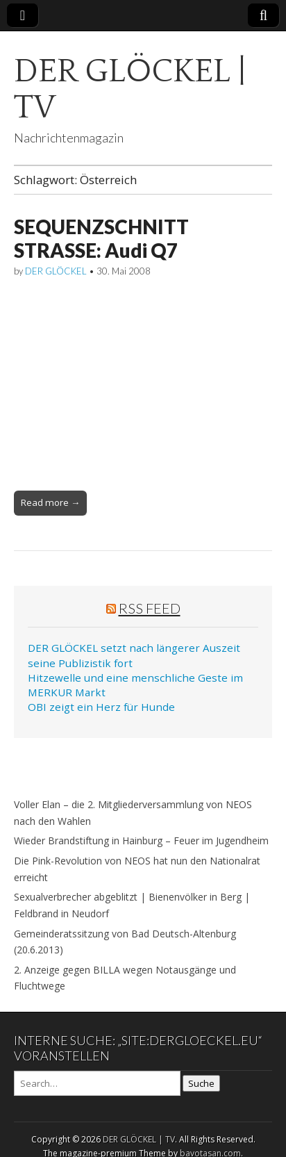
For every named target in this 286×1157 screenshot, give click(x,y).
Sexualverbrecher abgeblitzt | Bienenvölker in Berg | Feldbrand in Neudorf (132, 905)
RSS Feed (149, 608)
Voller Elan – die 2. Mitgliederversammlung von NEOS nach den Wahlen (133, 813)
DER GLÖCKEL (56, 271)
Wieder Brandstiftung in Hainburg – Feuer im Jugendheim (141, 840)
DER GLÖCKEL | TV (130, 89)
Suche (201, 1083)
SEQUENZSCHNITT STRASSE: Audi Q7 (101, 238)
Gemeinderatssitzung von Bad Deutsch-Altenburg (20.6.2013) (125, 942)
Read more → (50, 502)
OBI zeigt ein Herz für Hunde (101, 707)
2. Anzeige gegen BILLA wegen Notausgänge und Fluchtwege (125, 978)
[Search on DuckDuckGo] (97, 1083)
